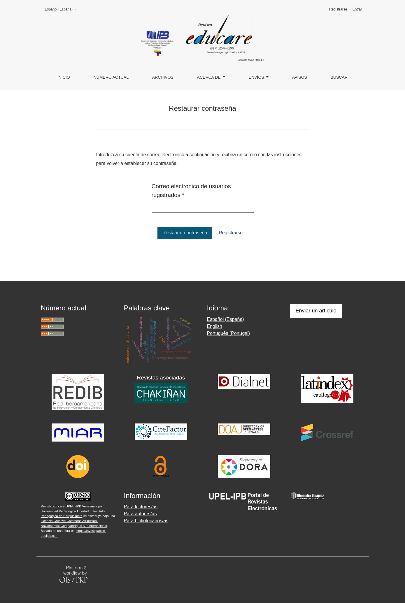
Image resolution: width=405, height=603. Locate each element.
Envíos (257, 77)
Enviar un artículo (316, 311)
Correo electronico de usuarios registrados (191, 190)
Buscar (339, 77)
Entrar (357, 9)
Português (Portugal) (228, 333)
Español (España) (62, 8)
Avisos (299, 77)
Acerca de (209, 77)
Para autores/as (140, 513)
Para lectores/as (141, 506)
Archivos (162, 77)
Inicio (63, 77)
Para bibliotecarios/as (146, 520)
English (214, 326)
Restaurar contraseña (184, 232)
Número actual (111, 77)
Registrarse (338, 9)
